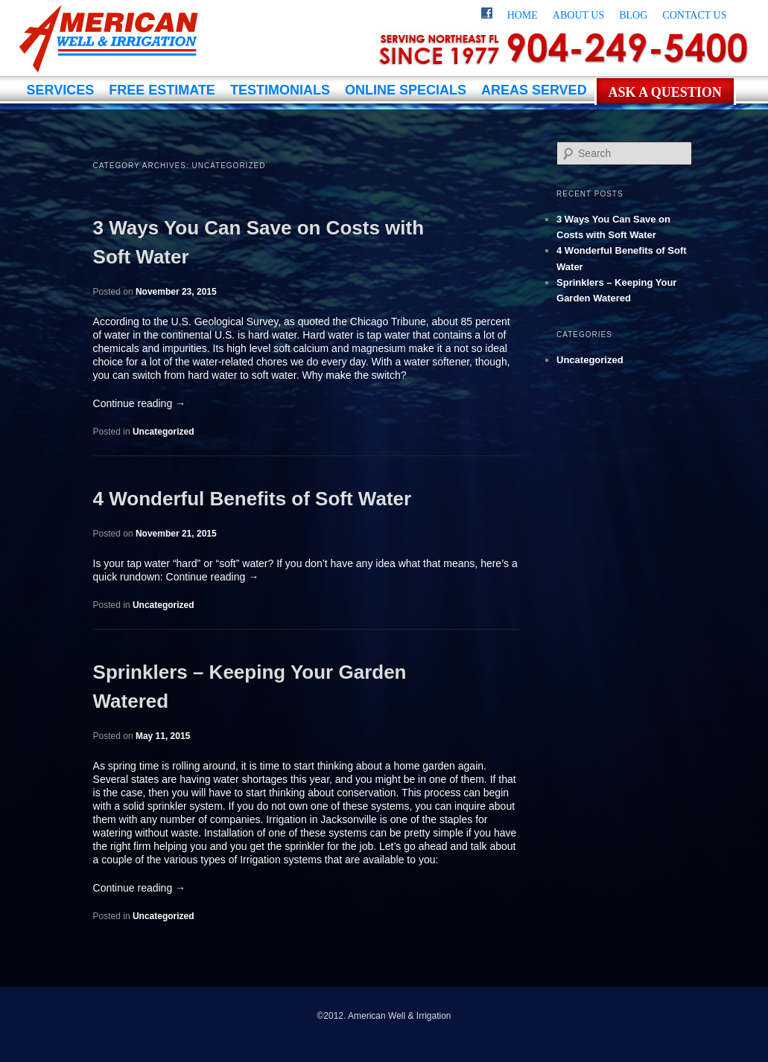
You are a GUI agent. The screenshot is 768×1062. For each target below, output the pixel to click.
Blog (633, 15)
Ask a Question (665, 92)
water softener (436, 362)
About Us (578, 15)
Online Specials (405, 90)
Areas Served (534, 90)
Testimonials (280, 90)
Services (61, 90)
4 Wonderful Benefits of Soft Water (252, 498)
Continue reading (139, 403)
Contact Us (694, 15)
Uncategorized (163, 431)
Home (522, 15)
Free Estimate (162, 90)
